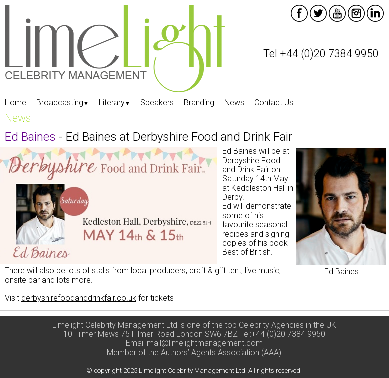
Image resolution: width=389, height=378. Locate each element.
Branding (199, 102)
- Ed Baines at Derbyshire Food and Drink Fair (148, 137)
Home (15, 102)
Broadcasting (62, 102)
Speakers (157, 102)
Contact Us (274, 102)
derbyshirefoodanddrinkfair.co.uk (79, 298)
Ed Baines (341, 271)
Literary (114, 102)
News (234, 102)
